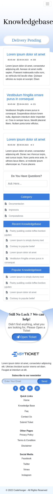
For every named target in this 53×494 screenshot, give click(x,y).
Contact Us (26, 417)
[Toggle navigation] (47, 4)
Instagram (26, 475)
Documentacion (14, 204)
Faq (26, 411)
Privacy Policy (26, 435)
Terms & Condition (26, 440)
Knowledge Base (26, 405)
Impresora (12, 210)
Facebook (26, 458)
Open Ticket (26, 337)
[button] (15, 388)
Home (26, 400)
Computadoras (14, 216)
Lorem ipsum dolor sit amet (26, 54)
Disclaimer (26, 446)
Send (44, 381)
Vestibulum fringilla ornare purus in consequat (25, 97)
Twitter (26, 464)
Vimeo (26, 469)
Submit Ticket (26, 422)
